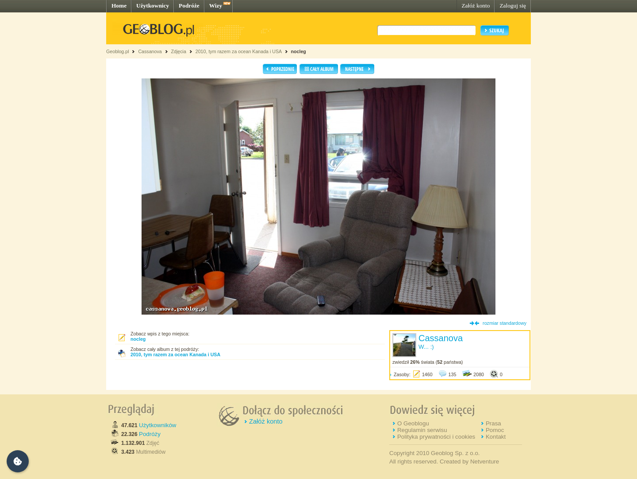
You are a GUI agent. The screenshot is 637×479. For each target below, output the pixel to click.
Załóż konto (475, 5)
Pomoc (495, 430)
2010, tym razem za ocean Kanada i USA (239, 51)
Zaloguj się (512, 5)
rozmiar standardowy (504, 323)
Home (119, 5)
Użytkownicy (152, 5)
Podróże (189, 5)
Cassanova (149, 51)
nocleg (298, 51)
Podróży (150, 434)
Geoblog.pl (117, 51)
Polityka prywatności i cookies (436, 436)
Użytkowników (157, 425)
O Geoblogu (413, 423)
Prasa (493, 423)
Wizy (215, 5)
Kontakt (496, 436)
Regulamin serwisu (422, 430)
